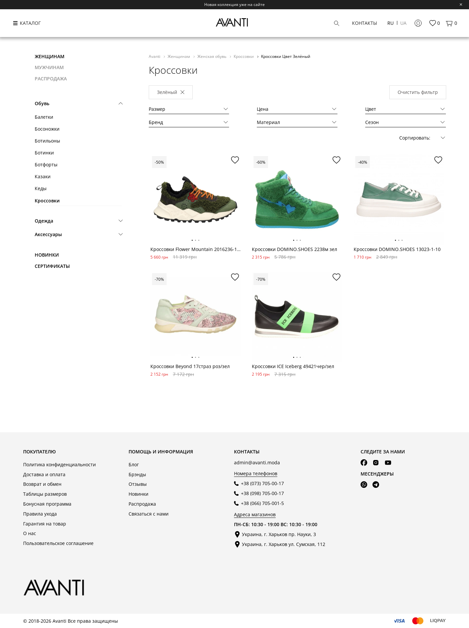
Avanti (155, 56)
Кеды (41, 188)
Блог (134, 464)
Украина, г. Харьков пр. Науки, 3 (279, 534)
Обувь (42, 103)
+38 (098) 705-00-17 (262, 493)
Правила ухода (40, 514)
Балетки (44, 117)
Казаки (43, 176)
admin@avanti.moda (257, 462)
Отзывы (138, 484)
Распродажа (142, 504)
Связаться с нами (149, 514)
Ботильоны (47, 141)
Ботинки (44, 152)
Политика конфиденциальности (59, 464)
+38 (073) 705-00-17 (262, 483)
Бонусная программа (47, 504)
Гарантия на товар (44, 524)
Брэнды (137, 474)
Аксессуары (48, 234)
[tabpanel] (195, 199)
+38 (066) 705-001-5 (262, 503)
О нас (29, 533)
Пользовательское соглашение (58, 543)
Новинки (47, 255)
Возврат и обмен (42, 484)
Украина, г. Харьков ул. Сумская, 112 (283, 544)
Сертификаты (52, 266)
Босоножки (47, 129)
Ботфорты (46, 164)
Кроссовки (47, 200)
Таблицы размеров (45, 494)
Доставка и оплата (44, 474)
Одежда (44, 221)
